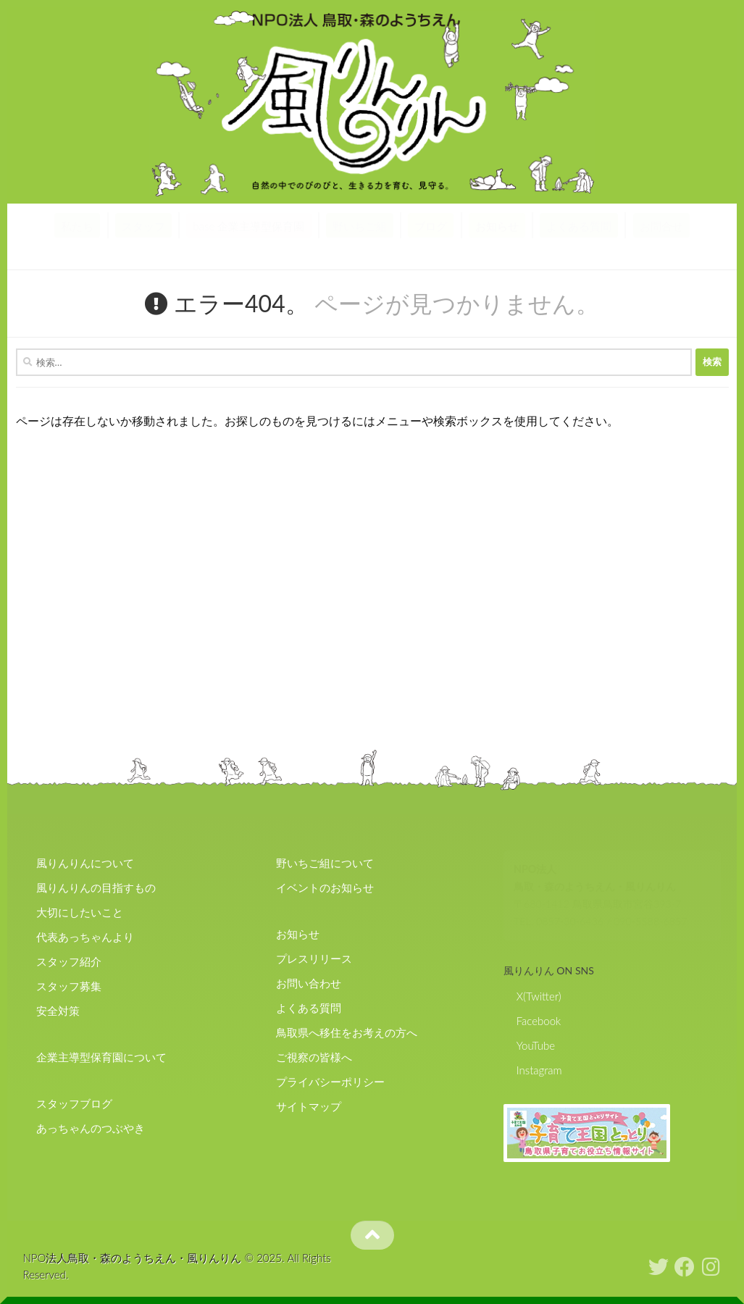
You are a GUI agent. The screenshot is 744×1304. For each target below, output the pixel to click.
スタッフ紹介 (68, 961)
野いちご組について (325, 862)
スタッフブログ (74, 1103)
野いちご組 (360, 226)
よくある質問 (578, 226)
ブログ (430, 226)
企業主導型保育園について (101, 1056)
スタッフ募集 (68, 985)
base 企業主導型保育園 (248, 226)
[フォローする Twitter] (658, 1267)
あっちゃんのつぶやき (90, 1127)
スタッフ (143, 226)
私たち (77, 226)
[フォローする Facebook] (684, 1267)
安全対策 (58, 1010)
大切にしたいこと (79, 912)
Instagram (539, 1070)
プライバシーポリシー (330, 1081)
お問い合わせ (308, 983)
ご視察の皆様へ (314, 1056)
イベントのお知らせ (325, 887)
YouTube (536, 1045)
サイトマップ (308, 1106)
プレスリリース (314, 958)
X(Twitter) (539, 996)
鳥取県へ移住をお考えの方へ (346, 1032)
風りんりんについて (85, 862)
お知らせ (497, 226)
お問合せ (661, 226)
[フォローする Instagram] (711, 1267)
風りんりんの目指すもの (96, 887)
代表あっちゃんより (85, 936)
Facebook (539, 1020)
